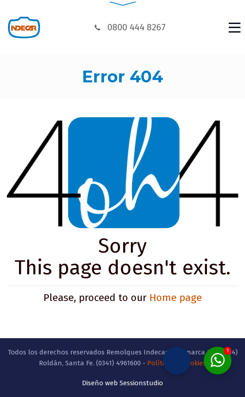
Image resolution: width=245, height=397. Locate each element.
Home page (175, 298)
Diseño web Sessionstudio (122, 379)
